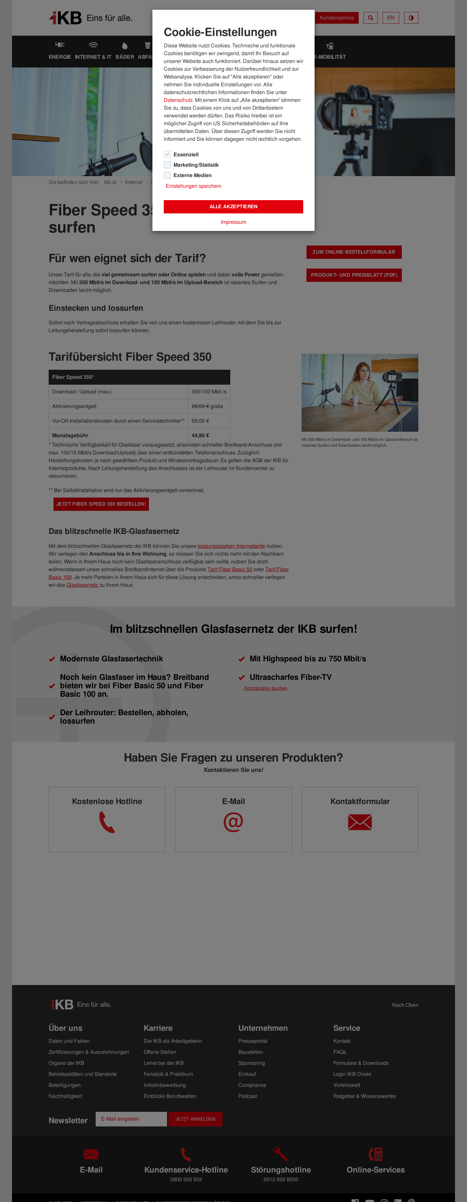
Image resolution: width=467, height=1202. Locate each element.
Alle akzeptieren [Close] (233, 206)
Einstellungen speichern (194, 186)
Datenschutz (178, 100)
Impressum (233, 222)
